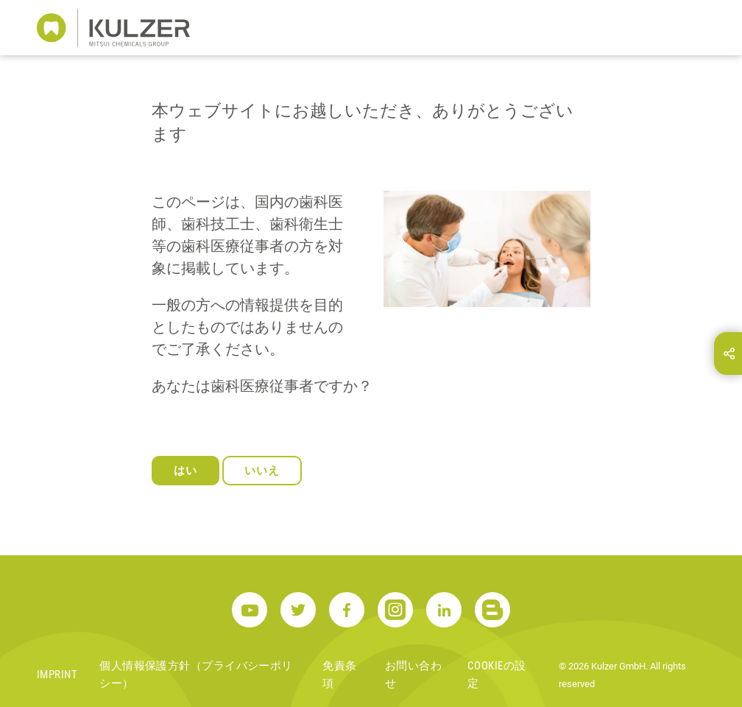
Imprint (57, 674)
